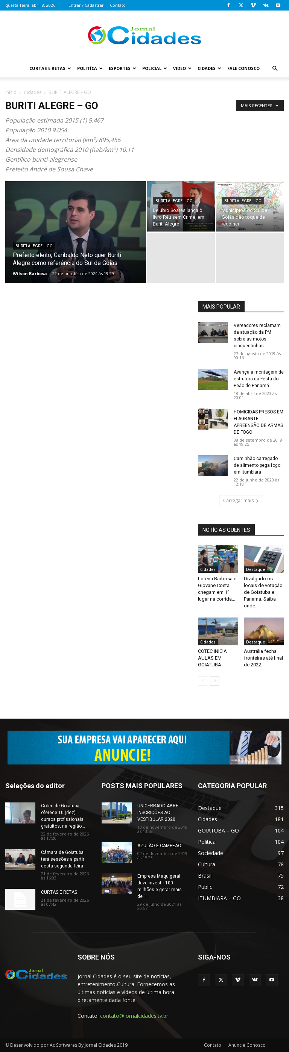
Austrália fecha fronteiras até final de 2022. (263, 658)
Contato (118, 5)
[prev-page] (202, 681)
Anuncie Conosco (247, 1045)
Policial (154, 68)
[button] (275, 68)
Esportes (122, 68)
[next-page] (214, 681)
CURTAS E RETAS (59, 892)
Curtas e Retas (50, 68)
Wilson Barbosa (30, 273)
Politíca (90, 68)
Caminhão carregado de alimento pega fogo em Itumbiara (257, 465)
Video (182, 68)
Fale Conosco (243, 68)
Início (11, 92)
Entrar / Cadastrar (86, 5)
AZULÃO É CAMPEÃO (159, 845)
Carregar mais (241, 500)
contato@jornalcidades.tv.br (134, 1015)
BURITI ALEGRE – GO (34, 246)
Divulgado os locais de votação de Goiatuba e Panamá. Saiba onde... (263, 592)
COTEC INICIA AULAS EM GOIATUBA (212, 658)
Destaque (255, 569)
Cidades (209, 68)
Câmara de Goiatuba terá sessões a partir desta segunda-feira (62, 859)
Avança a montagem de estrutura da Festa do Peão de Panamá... (259, 378)
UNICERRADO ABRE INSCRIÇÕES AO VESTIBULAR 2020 (157, 812)
